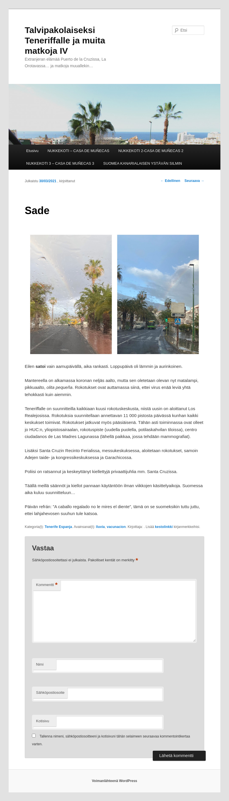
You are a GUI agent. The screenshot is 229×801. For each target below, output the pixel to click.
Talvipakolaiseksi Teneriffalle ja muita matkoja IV (65, 40)
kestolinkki (164, 527)
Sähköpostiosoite (50, 692)
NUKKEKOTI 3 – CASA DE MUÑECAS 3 (60, 163)
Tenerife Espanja (58, 527)
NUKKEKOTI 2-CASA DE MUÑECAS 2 (150, 151)
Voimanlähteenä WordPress (114, 781)
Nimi (39, 664)
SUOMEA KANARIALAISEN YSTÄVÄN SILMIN (142, 163)
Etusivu (32, 151)
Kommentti (47, 585)
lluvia (100, 527)
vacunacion (116, 527)
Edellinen (170, 181)
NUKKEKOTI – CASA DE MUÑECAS (78, 151)
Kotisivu (42, 721)
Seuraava (194, 181)
